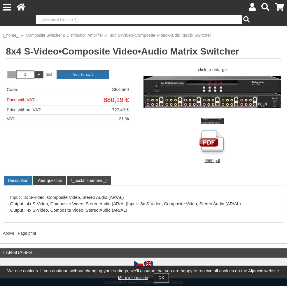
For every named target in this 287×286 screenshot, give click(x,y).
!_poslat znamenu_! (89, 180)
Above (8, 233)
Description (18, 180)
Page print (27, 233)
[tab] (18, 180)
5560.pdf (212, 161)
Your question (49, 180)
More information (133, 278)
